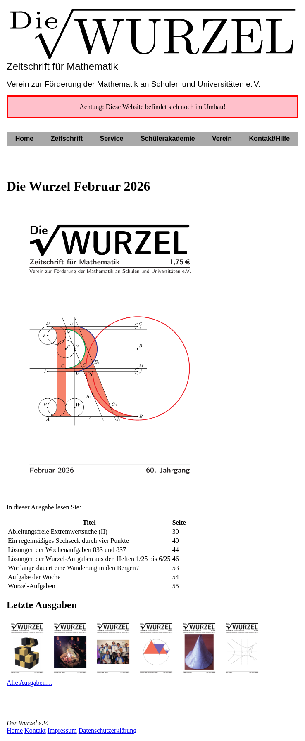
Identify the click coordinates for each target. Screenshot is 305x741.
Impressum (62, 730)
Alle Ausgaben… (29, 682)
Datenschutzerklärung (107, 730)
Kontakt (35, 730)
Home (15, 730)
